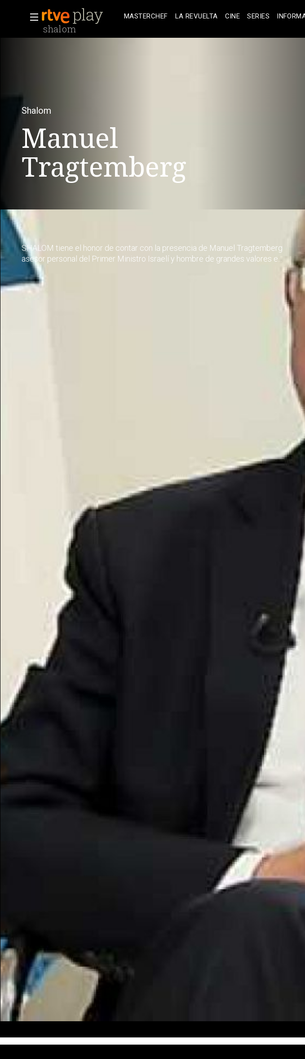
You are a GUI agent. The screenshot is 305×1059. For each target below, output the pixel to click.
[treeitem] (146, 16)
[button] (31, 17)
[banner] (80, 16)
